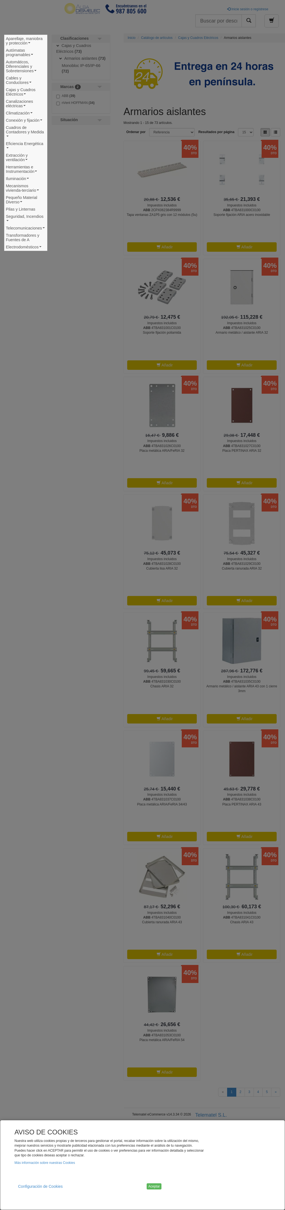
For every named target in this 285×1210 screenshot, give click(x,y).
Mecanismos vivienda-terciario (23, 189)
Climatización (20, 114)
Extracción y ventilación (18, 158)
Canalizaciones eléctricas (19, 104)
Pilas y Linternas (20, 209)
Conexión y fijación (25, 121)
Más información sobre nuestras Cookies (44, 1163)
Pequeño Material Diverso (21, 200)
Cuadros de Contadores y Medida (25, 132)
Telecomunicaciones (25, 229)
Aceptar (154, 1186)
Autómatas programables (20, 53)
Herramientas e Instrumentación (22, 170)
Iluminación (18, 179)
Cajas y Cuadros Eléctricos (20, 93)
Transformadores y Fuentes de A (22, 237)
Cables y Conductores (20, 81)
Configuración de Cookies (40, 1186)
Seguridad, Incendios (24, 219)
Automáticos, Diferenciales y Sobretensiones (22, 67)
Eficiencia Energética (24, 146)
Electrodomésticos (24, 248)
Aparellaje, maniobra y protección (24, 41)
